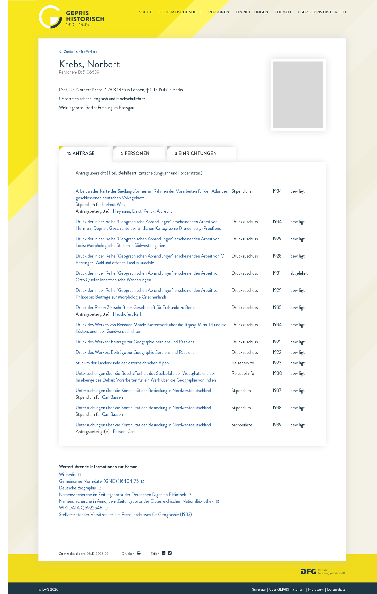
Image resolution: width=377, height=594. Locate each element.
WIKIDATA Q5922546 (80, 508)
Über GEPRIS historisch (321, 12)
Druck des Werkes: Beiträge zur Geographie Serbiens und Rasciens (135, 342)
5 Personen (135, 153)
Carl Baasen (112, 397)
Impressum (316, 589)
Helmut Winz (113, 204)
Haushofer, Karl (127, 314)
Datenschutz (336, 589)
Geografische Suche (180, 12)
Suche (145, 12)
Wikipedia (67, 474)
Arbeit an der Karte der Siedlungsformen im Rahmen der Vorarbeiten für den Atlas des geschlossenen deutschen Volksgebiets (152, 194)
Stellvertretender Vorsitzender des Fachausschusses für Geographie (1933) (125, 514)
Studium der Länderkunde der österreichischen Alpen (122, 363)
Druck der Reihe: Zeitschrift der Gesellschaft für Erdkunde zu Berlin (135, 307)
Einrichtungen (252, 12)
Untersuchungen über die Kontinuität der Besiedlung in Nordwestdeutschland (143, 390)
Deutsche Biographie (77, 488)
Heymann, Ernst (127, 211)
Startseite (259, 589)
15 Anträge (81, 153)
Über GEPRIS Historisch (286, 589)
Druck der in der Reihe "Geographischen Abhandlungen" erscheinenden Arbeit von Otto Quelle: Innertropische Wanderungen (148, 276)
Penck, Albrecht (158, 211)
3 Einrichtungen (196, 153)
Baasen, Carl (124, 431)
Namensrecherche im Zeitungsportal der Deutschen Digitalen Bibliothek (122, 494)
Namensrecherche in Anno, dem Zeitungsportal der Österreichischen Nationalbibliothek (136, 501)
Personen (218, 12)
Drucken (131, 553)
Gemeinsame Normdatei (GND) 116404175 (99, 481)
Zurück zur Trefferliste (80, 51)
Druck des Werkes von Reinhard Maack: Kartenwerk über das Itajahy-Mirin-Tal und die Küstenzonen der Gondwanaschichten (151, 328)
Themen (283, 12)
